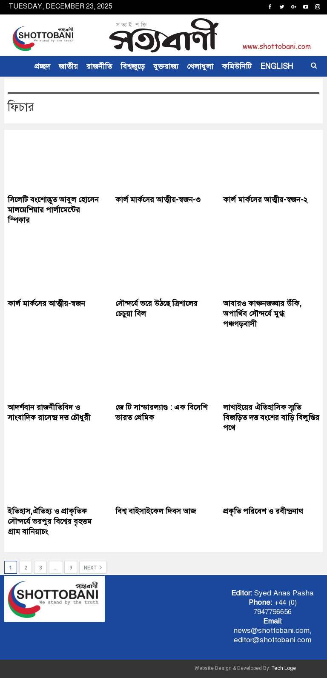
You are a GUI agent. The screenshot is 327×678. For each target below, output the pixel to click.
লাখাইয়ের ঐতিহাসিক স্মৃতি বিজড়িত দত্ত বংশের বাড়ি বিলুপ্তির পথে (271, 417)
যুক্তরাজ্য (165, 66)
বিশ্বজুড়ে (132, 66)
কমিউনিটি (237, 66)
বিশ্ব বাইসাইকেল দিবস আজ (155, 511)
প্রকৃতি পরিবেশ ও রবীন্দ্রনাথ (263, 511)
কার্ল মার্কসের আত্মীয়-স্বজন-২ (265, 199)
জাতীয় (68, 66)
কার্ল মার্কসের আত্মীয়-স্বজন (46, 303)
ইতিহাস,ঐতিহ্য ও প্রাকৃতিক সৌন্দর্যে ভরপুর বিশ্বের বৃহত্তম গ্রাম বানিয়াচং (50, 521)
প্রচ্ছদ (42, 66)
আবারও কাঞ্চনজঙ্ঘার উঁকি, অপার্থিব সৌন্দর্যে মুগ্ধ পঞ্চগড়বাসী (262, 314)
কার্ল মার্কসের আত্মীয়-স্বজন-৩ (158, 199)
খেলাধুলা (200, 66)
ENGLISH (276, 66)
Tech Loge (284, 668)
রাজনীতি (99, 66)
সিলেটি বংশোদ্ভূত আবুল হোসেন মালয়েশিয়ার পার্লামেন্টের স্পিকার (53, 210)
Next (93, 567)
